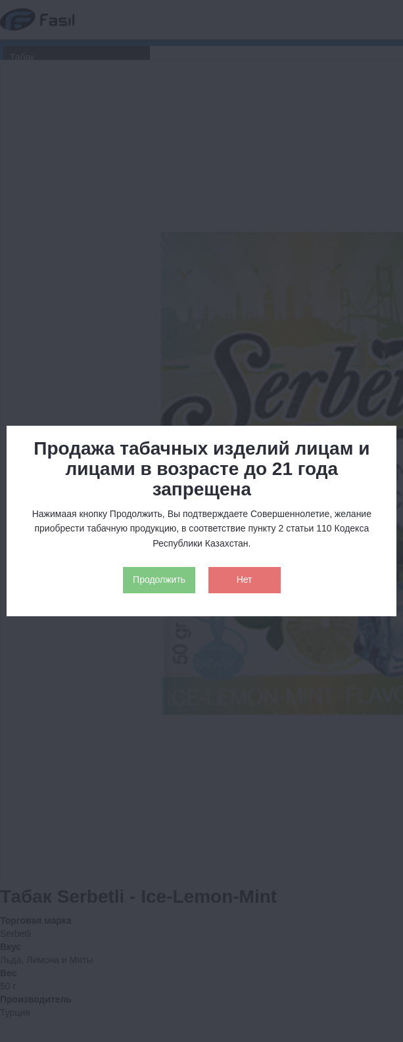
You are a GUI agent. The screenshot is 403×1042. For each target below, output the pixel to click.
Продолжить (159, 579)
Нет (244, 579)
